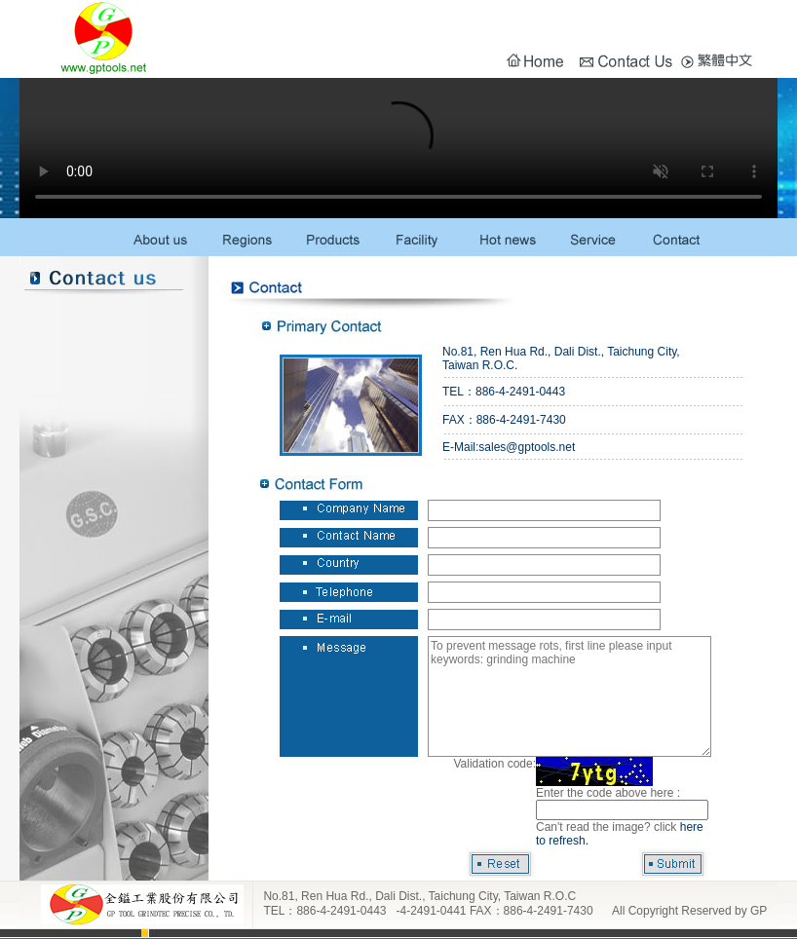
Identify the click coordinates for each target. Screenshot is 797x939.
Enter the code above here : (608, 793)
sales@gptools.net (526, 447)
